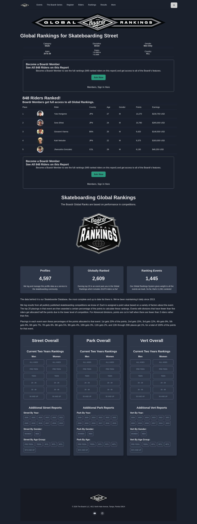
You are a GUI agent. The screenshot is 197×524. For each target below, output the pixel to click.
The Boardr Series (54, 5)
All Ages (34, 362)
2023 (47, 417)
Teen (34, 376)
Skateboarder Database (55, 299)
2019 (33, 423)
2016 (54, 423)
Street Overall (45, 340)
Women (28, 434)
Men (37, 434)
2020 (26, 423)
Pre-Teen (34, 369)
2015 (61, 423)
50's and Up (30, 450)
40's (60, 444)
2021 (61, 417)
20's (46, 444)
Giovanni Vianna (61, 132)
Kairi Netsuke (60, 140)
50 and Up (34, 396)
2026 (26, 417)
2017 (47, 423)
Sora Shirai (59, 123)
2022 (54, 417)
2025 (33, 417)
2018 (40, 423)
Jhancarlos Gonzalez (63, 149)
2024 (40, 417)
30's (53, 444)
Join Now (98, 77)
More (113, 5)
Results (103, 5)
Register (70, 5)
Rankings (92, 5)
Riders (81, 5)
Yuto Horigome (60, 114)
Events (39, 5)
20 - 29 (33, 383)
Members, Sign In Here (98, 87)
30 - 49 (33, 390)
